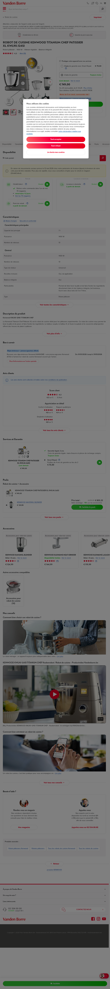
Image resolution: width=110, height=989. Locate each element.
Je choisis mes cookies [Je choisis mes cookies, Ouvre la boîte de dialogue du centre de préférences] (56, 152)
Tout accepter (55, 139)
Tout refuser (56, 146)
